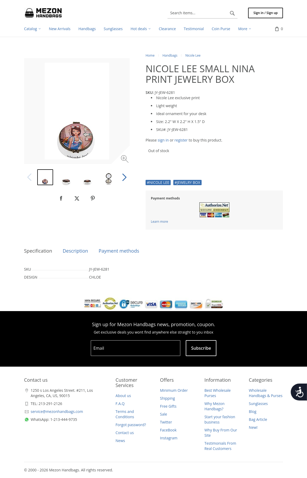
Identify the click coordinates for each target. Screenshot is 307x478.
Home (150, 55)
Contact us (124, 432)
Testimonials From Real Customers (220, 446)
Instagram (169, 437)
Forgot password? (130, 424)
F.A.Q (119, 403)
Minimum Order (174, 390)
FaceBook (168, 430)
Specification (38, 251)
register (181, 140)
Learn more (159, 221)
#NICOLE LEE (158, 182)
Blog (253, 411)
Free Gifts (168, 406)
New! (253, 427)
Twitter (166, 422)
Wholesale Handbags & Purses (265, 393)
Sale (163, 414)
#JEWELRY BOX (187, 182)
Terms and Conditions (124, 414)
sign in (163, 140)
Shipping (167, 398)
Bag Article (258, 419)
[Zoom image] (125, 159)
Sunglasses (258, 403)
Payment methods (119, 251)
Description (75, 251)
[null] (61, 198)
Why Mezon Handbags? (214, 406)
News (120, 440)
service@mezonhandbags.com (57, 411)
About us (123, 395)
